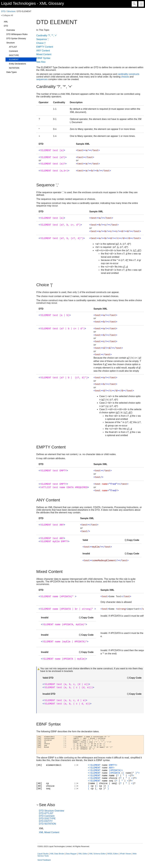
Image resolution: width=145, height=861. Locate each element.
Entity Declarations (17, 64)
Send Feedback (44, 860)
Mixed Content (43, 54)
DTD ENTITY (46, 821)
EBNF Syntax (43, 58)
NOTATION (14, 68)
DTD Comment (46, 816)
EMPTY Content (44, 47)
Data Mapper (71, 854)
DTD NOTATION (47, 824)
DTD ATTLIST (46, 813)
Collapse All (7, 15)
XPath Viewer (125, 854)
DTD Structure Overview (51, 810)
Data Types (11, 72)
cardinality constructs (128, 74)
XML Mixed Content (49, 832)
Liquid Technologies (18, 3)
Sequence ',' (42, 39)
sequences (42, 79)
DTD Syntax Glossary (16, 38)
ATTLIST (13, 47)
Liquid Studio (42, 854)
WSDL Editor (112, 854)
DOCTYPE (14, 55)
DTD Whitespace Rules (17, 34)
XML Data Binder (57, 854)
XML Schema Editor (97, 854)
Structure (11, 11)
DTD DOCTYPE (47, 818)
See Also (40, 62)
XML (6, 21)
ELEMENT (14, 59)
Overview (10, 30)
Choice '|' (41, 43)
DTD (3, 11)
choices (125, 76)
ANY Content (43, 50)
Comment (13, 51)
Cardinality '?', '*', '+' (46, 35)
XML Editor (83, 854)
